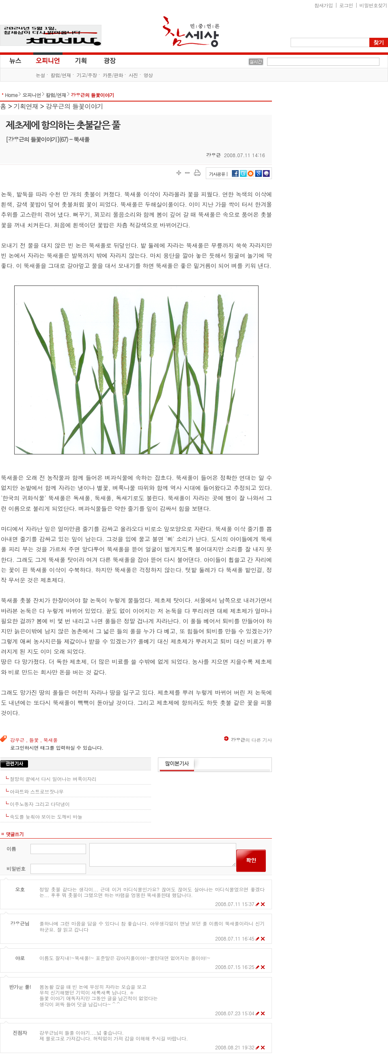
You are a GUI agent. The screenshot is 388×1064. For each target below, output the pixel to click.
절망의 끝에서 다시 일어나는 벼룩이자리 (53, 778)
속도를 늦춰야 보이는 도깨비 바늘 (46, 816)
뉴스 (14, 60)
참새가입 (324, 5)
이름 (11, 848)
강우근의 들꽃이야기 (92, 94)
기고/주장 (87, 74)
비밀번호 (16, 868)
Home (11, 94)
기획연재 (26, 106)
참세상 (191, 31)
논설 (40, 74)
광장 (104, 60)
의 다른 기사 (248, 739)
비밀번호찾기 (373, 5)
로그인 (346, 5)
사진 (133, 74)
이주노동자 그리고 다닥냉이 (40, 803)
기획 (81, 60)
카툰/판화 (113, 74)
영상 (148, 74)
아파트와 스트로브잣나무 (36, 791)
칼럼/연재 (61, 74)
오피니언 (48, 60)
